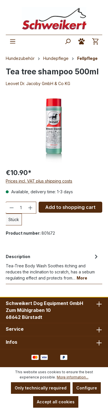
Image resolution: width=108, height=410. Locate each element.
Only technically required (41, 387)
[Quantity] (21, 208)
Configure (86, 387)
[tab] (52, 266)
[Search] (68, 41)
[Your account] (81, 41)
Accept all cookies (56, 401)
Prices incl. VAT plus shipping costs (39, 181)
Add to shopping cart (70, 207)
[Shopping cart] (95, 41)
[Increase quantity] (30, 208)
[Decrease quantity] (11, 208)
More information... (72, 377)
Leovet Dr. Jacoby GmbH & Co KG (38, 83)
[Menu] (13, 41)
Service (15, 329)
